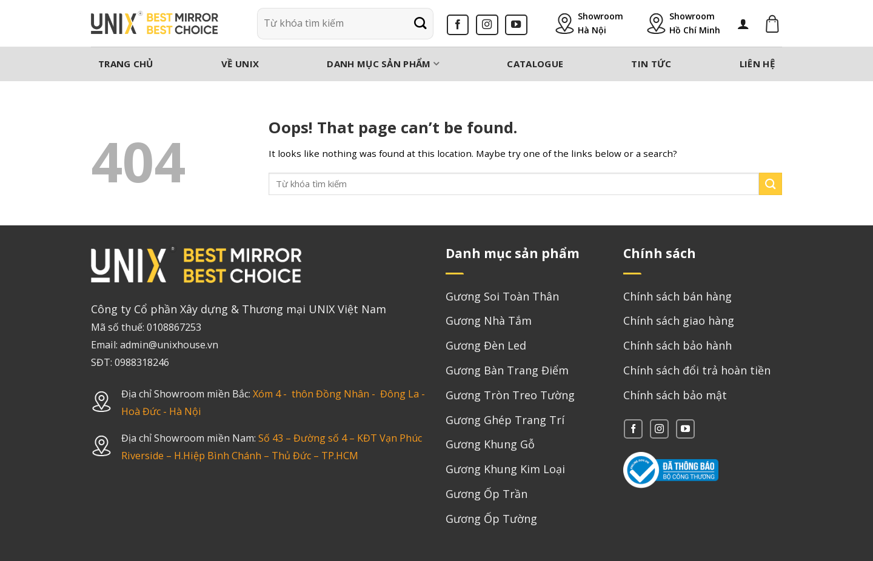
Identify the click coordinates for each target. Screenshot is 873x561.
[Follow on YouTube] (516, 25)
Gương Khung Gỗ (490, 444)
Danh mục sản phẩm (383, 64)
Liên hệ (757, 64)
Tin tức (651, 64)
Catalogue (535, 64)
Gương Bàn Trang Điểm (507, 370)
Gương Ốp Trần (486, 493)
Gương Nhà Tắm (489, 320)
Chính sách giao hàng (678, 320)
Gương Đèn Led (486, 345)
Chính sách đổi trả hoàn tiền (697, 370)
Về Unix (240, 64)
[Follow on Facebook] (458, 25)
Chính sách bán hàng (677, 296)
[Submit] (420, 23)
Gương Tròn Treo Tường (510, 395)
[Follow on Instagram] (487, 25)
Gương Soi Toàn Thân (502, 296)
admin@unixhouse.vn (169, 344)
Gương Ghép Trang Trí (505, 420)
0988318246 (142, 362)
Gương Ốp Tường (491, 518)
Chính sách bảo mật (675, 395)
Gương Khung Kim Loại (505, 469)
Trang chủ (125, 64)
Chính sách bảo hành (677, 345)
